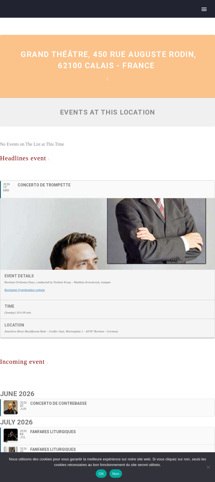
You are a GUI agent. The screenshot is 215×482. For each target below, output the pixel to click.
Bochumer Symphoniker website (24, 289)
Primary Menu (204, 9)
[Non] (208, 467)
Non (115, 474)
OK (101, 474)
